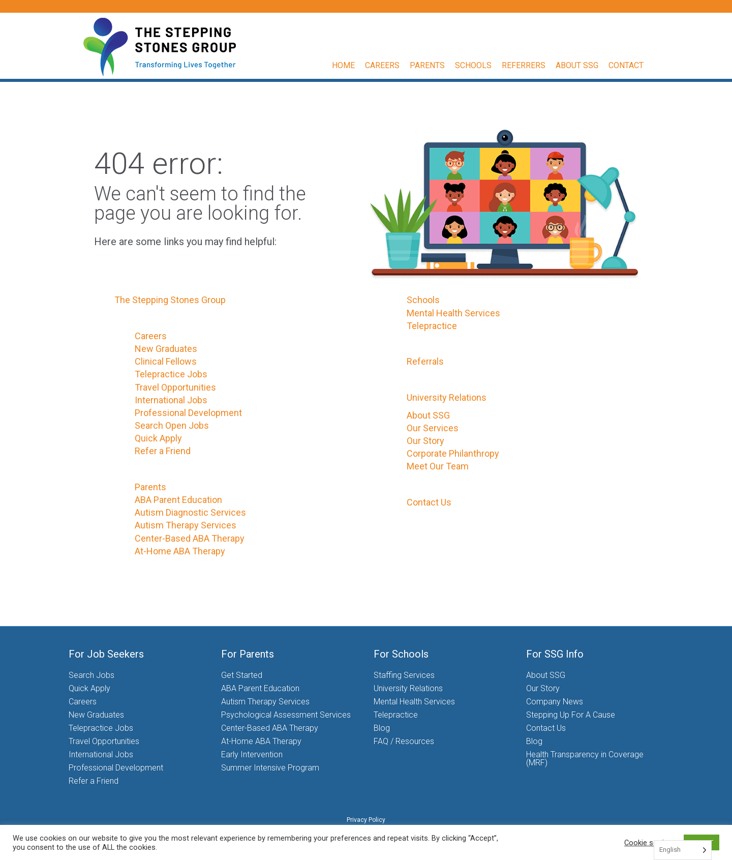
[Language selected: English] (683, 850)
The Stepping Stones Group (170, 299)
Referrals (425, 361)
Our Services (433, 428)
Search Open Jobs (172, 425)
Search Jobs (91, 675)
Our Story (425, 440)
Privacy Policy (366, 819)
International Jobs (171, 400)
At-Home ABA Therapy (180, 551)
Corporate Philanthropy (453, 453)
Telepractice (432, 325)
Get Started (241, 675)
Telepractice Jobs (171, 374)
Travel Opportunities (175, 387)
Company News (554, 701)
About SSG (586, 65)
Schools (483, 65)
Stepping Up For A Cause (570, 715)
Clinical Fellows (166, 361)
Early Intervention (252, 754)
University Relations (446, 397)
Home (353, 65)
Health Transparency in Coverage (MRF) (585, 758)
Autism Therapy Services (185, 525)
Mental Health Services (453, 313)
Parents (436, 65)
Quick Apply (158, 438)
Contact (635, 65)
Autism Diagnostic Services (190, 512)
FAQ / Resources (404, 741)
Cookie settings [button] (650, 842)
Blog (382, 728)
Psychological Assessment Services (286, 715)
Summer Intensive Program (270, 768)
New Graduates (166, 348)
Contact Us (429, 502)
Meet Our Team (438, 466)
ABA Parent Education (178, 499)
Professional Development (188, 412)
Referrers (533, 65)
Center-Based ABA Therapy (190, 538)
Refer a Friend (163, 451)
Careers (392, 65)
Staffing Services (404, 675)
